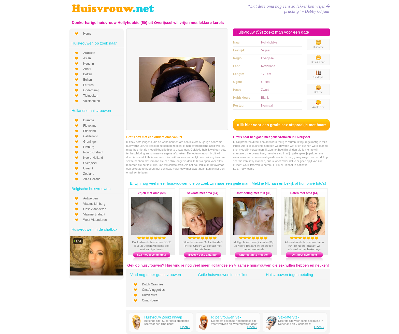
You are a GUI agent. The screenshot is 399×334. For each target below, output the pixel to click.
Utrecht (88, 168)
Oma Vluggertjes (153, 290)
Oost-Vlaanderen (94, 209)
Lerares (88, 85)
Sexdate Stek (288, 317)
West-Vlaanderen (95, 220)
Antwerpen (90, 198)
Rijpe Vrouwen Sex (226, 317)
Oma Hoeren (151, 300)
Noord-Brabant (93, 152)
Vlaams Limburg (94, 204)
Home (87, 33)
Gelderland (90, 136)
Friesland (89, 131)
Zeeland (88, 174)
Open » (185, 327)
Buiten (87, 79)
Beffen (87, 74)
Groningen (90, 141)
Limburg (88, 147)
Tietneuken (90, 95)
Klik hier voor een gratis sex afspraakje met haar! (281, 125)
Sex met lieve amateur (151, 254)
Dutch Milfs (149, 295)
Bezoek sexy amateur (202, 254)
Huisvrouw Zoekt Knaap (163, 317)
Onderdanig (91, 90)
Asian (87, 58)
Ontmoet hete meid (304, 254)
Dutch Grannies (152, 284)
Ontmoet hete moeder (253, 254)
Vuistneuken (91, 101)
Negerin (88, 63)
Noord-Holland (93, 157)
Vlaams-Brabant (94, 214)
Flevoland (89, 125)
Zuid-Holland (92, 179)
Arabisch (89, 53)
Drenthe (88, 120)
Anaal (87, 69)
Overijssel (90, 163)
